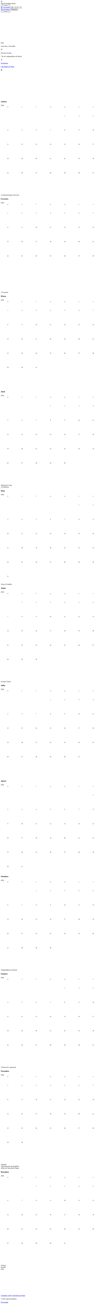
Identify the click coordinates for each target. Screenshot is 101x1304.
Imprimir (14, 9)
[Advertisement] (50, 26)
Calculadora (6, 7)
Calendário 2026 (6, 1295)
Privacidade (4, 1302)
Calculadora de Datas (18, 1295)
